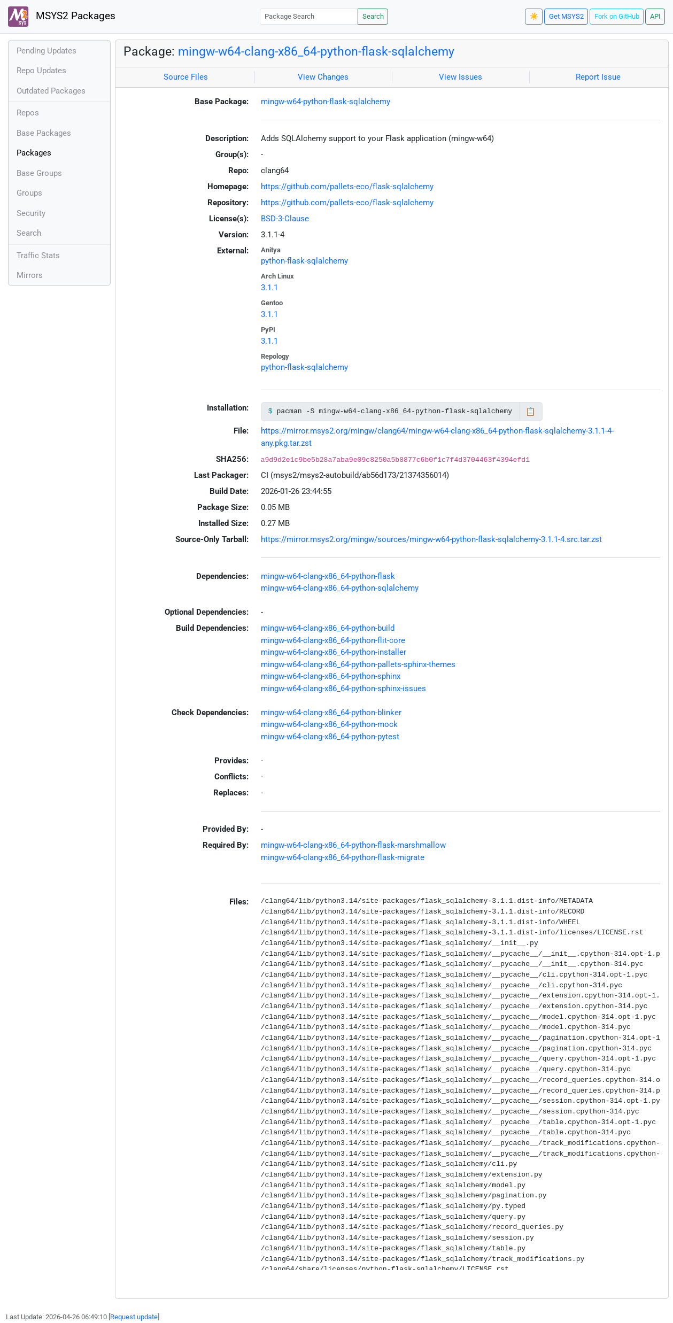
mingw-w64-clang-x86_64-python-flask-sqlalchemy (316, 51)
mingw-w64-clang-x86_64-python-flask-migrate (342, 857)
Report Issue (598, 77)
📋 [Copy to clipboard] (530, 411)
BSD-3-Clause (285, 218)
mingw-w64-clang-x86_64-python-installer (333, 652)
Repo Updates (41, 70)
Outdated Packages (51, 91)
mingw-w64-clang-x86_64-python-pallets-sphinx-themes (358, 664)
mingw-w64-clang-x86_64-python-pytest (330, 736)
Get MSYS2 (566, 16)
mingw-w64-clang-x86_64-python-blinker (331, 712)
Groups (29, 193)
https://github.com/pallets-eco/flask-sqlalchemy (347, 186)
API (655, 16)
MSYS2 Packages (61, 16)
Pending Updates (46, 51)
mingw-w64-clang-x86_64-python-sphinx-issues (343, 688)
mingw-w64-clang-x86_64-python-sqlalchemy (340, 588)
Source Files (186, 77)
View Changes (323, 77)
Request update (134, 1317)
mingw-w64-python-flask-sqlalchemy (325, 101)
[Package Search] (309, 16)
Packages (34, 153)
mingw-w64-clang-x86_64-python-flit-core (333, 640)
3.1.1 (269, 287)
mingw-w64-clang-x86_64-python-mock (329, 724)
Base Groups (39, 173)
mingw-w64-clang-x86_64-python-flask (328, 576)
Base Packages (44, 133)
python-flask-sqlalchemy (304, 261)
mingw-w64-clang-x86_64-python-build (327, 628)
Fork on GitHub (616, 16)
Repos (28, 113)
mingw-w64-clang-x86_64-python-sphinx (330, 676)
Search (373, 16)
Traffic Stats (38, 255)
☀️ (534, 16)
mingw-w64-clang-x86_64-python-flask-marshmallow (353, 845)
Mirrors (30, 275)
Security (31, 213)
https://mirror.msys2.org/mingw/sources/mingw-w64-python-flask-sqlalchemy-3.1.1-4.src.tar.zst (431, 539)
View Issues (460, 77)
